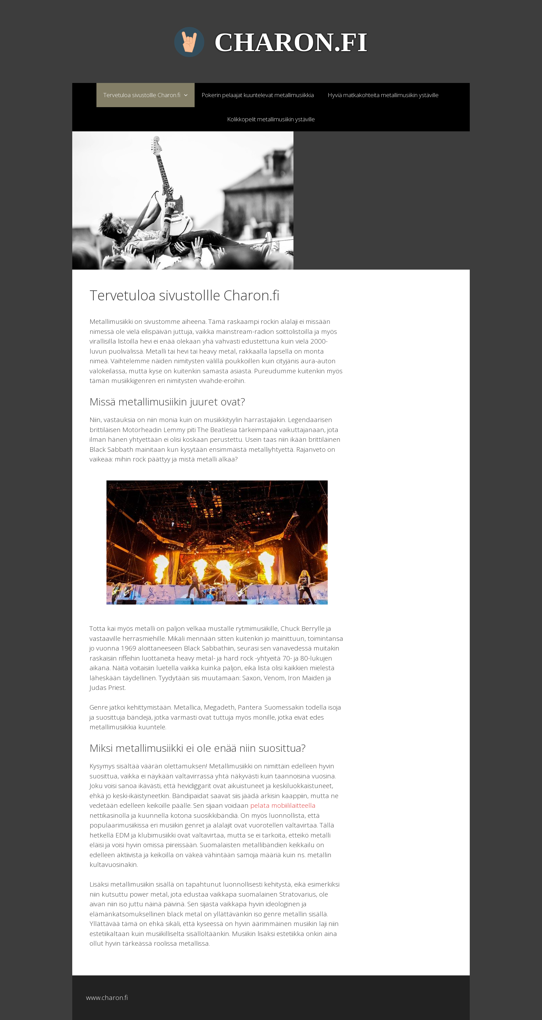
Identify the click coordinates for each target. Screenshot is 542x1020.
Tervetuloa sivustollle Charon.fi (149, 95)
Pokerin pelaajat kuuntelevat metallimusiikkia (258, 95)
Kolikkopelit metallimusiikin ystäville (271, 119)
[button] (187, 95)
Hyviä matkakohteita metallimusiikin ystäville (383, 95)
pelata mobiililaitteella (283, 805)
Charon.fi (290, 42)
